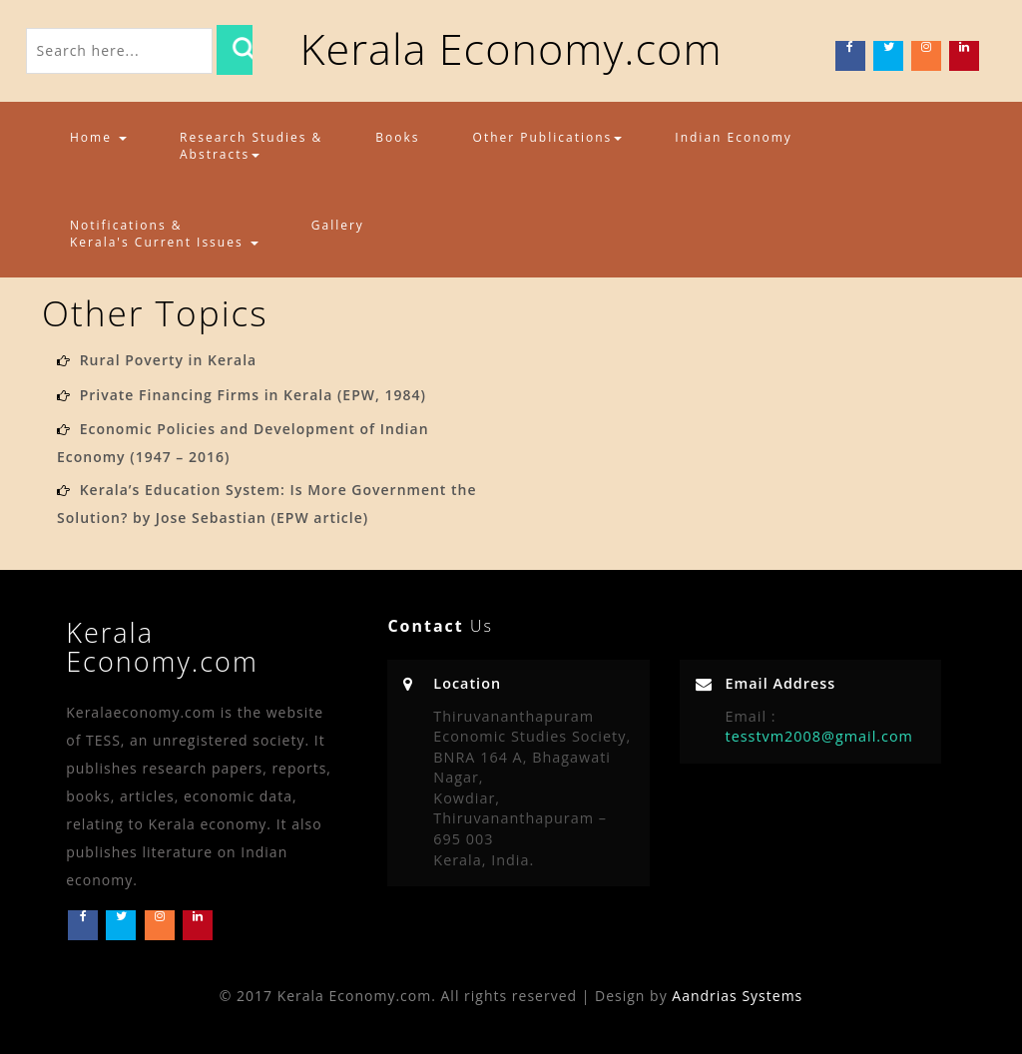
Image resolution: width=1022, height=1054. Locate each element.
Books (397, 137)
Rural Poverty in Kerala (168, 359)
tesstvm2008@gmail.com (819, 736)
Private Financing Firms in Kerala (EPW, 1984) (253, 394)
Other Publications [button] (548, 137)
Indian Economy (733, 137)
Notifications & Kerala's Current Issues (164, 234)
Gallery (337, 225)
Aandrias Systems (737, 995)
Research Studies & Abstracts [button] (251, 146)
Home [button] (98, 137)
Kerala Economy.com (510, 48)
